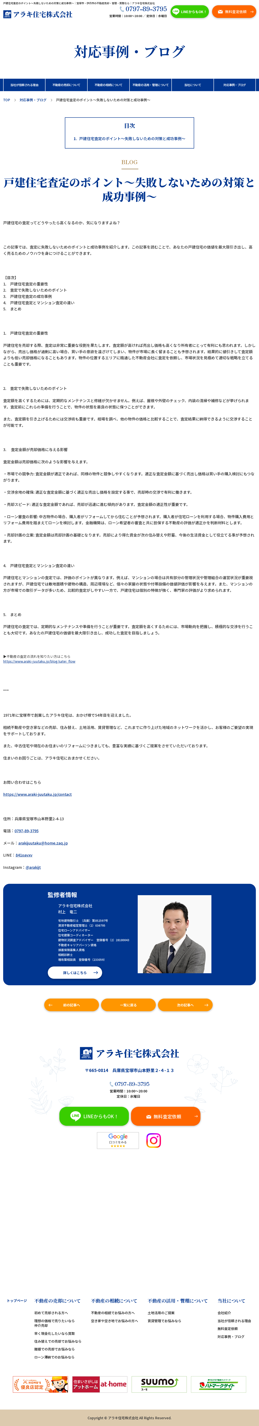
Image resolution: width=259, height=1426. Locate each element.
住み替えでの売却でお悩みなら (57, 1341)
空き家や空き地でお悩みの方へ (114, 1320)
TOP (6, 99)
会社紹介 (224, 1312)
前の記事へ (71, 1004)
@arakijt (33, 867)
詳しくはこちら (75, 972)
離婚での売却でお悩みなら (54, 1349)
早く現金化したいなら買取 (54, 1333)
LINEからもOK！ (189, 11)
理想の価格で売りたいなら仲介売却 (54, 1323)
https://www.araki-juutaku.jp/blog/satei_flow (39, 661)
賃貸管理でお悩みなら (164, 1320)
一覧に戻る (128, 1004)
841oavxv (24, 855)
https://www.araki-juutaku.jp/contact (37, 794)
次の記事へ (185, 1004)
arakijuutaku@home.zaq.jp (43, 843)
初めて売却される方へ (51, 1312)
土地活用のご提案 (161, 1312)
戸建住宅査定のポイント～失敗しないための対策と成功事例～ (129, 138)
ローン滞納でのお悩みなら (54, 1357)
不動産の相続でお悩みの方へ (113, 1312)
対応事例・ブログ (33, 99)
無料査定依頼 (232, 11)
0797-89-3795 (143, 8)
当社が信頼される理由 (234, 1320)
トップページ (17, 1300)
